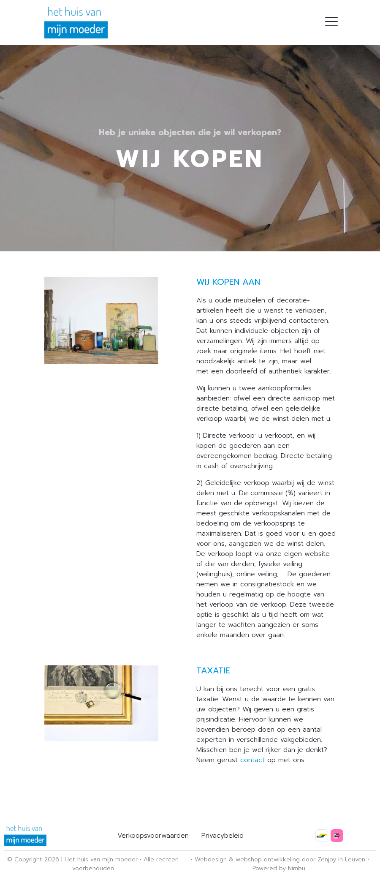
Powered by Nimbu (278, 868)
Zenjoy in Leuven (341, 859)
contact (252, 760)
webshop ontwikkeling (268, 859)
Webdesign (211, 859)
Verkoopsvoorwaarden (153, 836)
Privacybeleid (222, 836)
